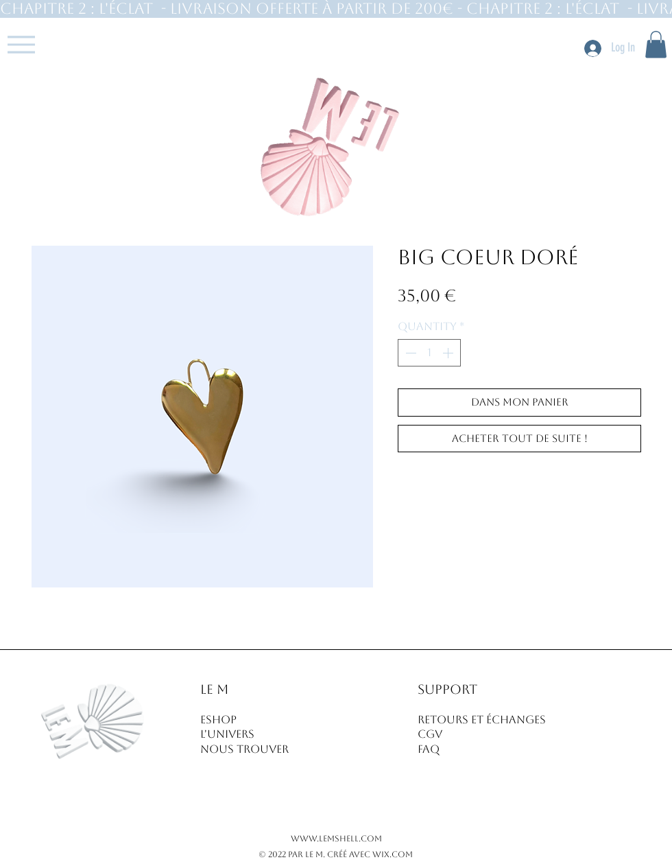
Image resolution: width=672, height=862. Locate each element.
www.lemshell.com (336, 838)
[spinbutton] (429, 353)
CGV (430, 734)
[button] (656, 44)
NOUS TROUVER (244, 749)
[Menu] (21, 44)
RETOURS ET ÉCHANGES (482, 719)
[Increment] (449, 353)
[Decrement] (409, 353)
